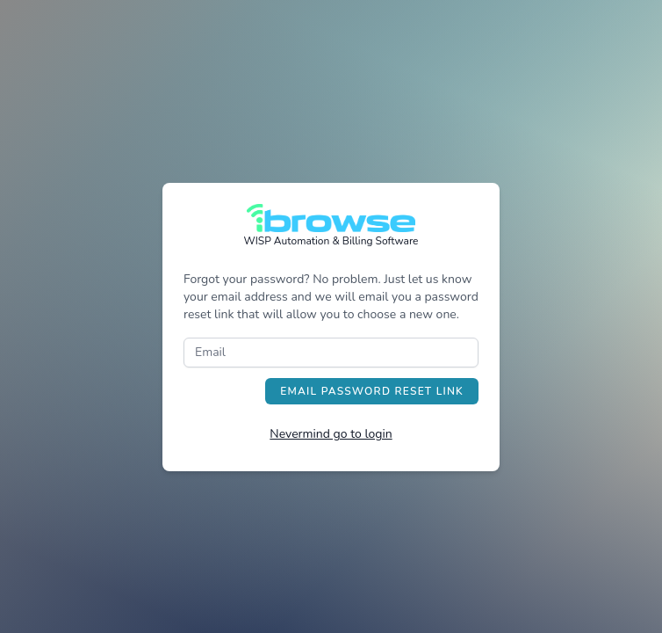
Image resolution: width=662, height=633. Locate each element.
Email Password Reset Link (372, 391)
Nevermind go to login (331, 434)
